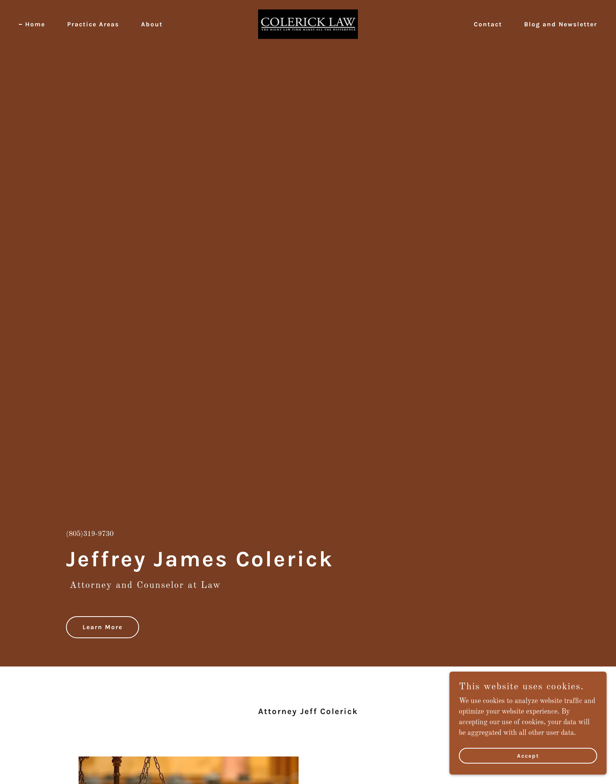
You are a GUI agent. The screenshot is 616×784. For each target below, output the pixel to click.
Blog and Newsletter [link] (560, 24)
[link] (308, 24)
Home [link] (35, 24)
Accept (528, 756)
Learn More (102, 627)
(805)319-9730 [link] (90, 534)
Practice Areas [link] (93, 24)
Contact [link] (488, 24)
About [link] (152, 24)
